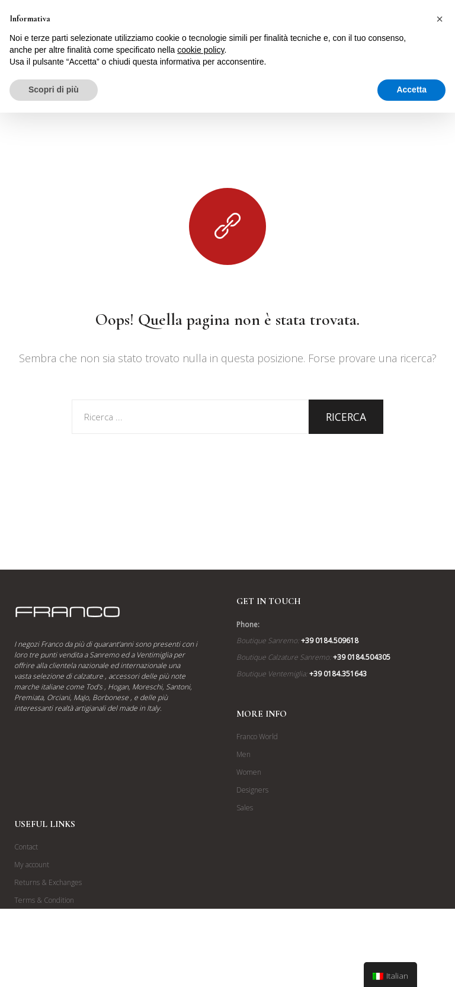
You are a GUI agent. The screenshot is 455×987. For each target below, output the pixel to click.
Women (248, 772)
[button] (439, 18)
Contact (26, 847)
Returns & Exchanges (48, 882)
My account (31, 865)
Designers (252, 790)
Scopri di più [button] (53, 89)
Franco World (257, 737)
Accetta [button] (411, 89)
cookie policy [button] (200, 50)
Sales (244, 808)
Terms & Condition (44, 900)
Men (243, 754)
